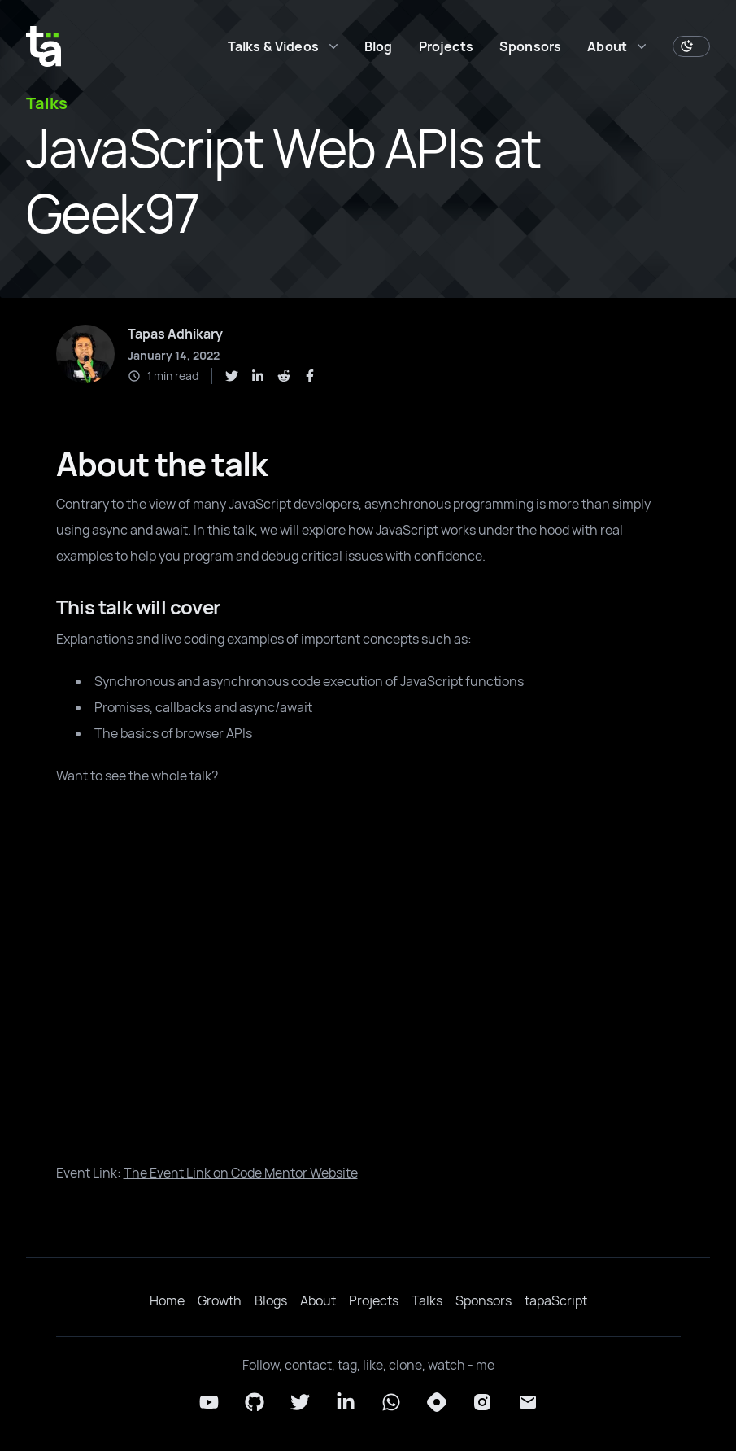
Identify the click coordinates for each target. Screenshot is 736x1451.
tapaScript (556, 1300)
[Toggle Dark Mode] (691, 46)
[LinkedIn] (345, 1402)
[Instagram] (482, 1402)
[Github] (254, 1402)
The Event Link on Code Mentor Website (241, 1173)
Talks (427, 1300)
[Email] (528, 1402)
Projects (446, 46)
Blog (378, 46)
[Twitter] (300, 1402)
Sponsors (530, 46)
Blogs (271, 1300)
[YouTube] (209, 1402)
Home (167, 1300)
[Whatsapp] (391, 1402)
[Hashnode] (436, 1402)
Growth (220, 1300)
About (318, 1300)
